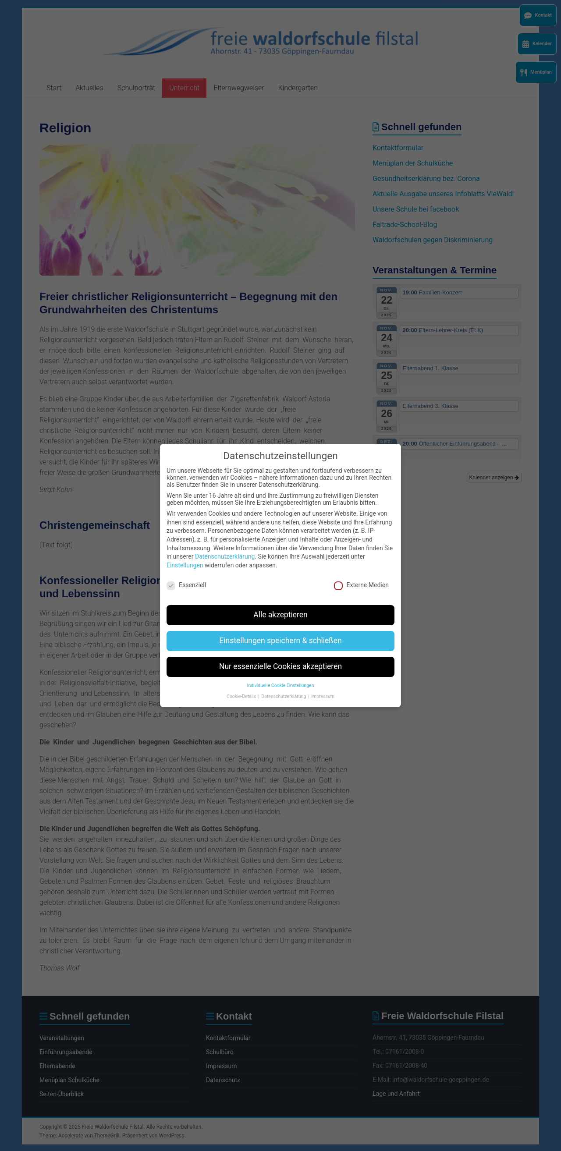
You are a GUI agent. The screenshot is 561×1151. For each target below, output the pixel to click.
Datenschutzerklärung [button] (284, 687)
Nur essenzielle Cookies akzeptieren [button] (280, 657)
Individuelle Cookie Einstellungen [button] (280, 677)
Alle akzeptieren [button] (280, 606)
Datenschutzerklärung (225, 547)
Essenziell (186, 575)
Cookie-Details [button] (242, 687)
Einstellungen (185, 556)
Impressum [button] (322, 687)
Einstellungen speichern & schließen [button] (280, 631)
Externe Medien (361, 575)
